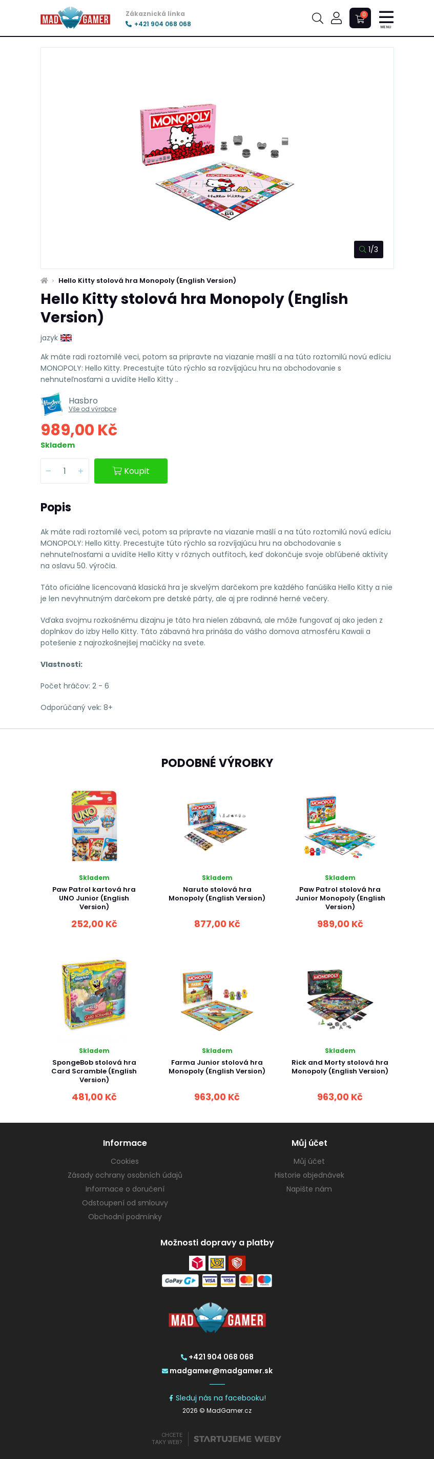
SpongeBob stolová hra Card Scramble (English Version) (94, 1071)
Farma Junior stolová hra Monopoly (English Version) (217, 1067)
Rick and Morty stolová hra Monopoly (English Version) (340, 1067)
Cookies (125, 1161)
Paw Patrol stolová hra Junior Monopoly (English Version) (340, 898)
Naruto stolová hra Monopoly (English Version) (217, 894)
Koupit (131, 471)
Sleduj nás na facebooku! (217, 1398)
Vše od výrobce (92, 409)
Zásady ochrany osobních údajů (125, 1175)
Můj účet (309, 1161)
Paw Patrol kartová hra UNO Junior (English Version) (94, 898)
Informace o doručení (125, 1189)
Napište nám (309, 1189)
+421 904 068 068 (158, 24)
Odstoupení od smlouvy (125, 1203)
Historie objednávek (309, 1175)
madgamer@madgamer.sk (217, 1371)
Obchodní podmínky (125, 1217)
